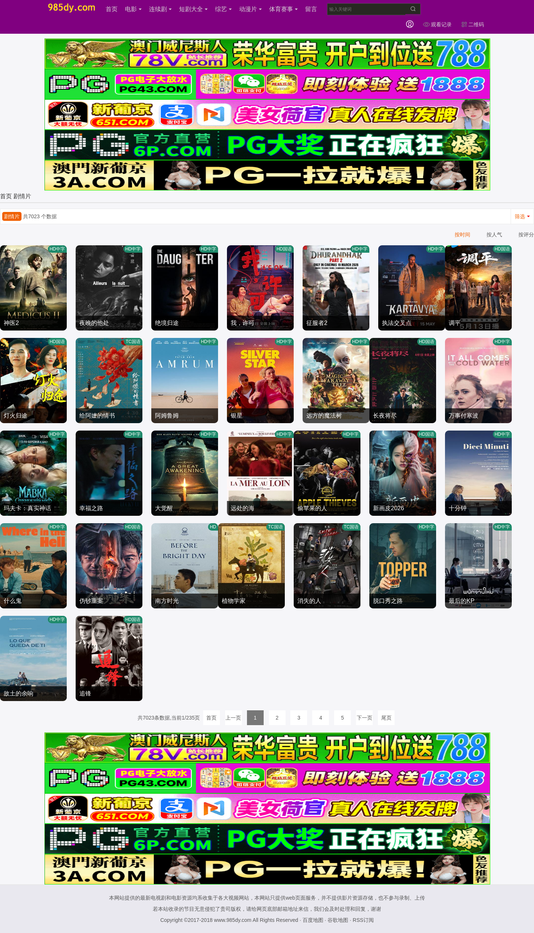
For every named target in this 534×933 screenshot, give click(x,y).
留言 (311, 9)
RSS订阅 (363, 920)
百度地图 (313, 920)
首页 (112, 9)
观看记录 (437, 24)
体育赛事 (283, 9)
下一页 (364, 718)
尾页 (386, 718)
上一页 (233, 718)
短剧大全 (193, 9)
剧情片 (22, 196)
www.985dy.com (232, 920)
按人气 (494, 235)
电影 (133, 9)
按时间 (462, 235)
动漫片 (250, 9)
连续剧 (160, 9)
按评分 (526, 235)
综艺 (223, 9)
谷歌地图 (337, 920)
